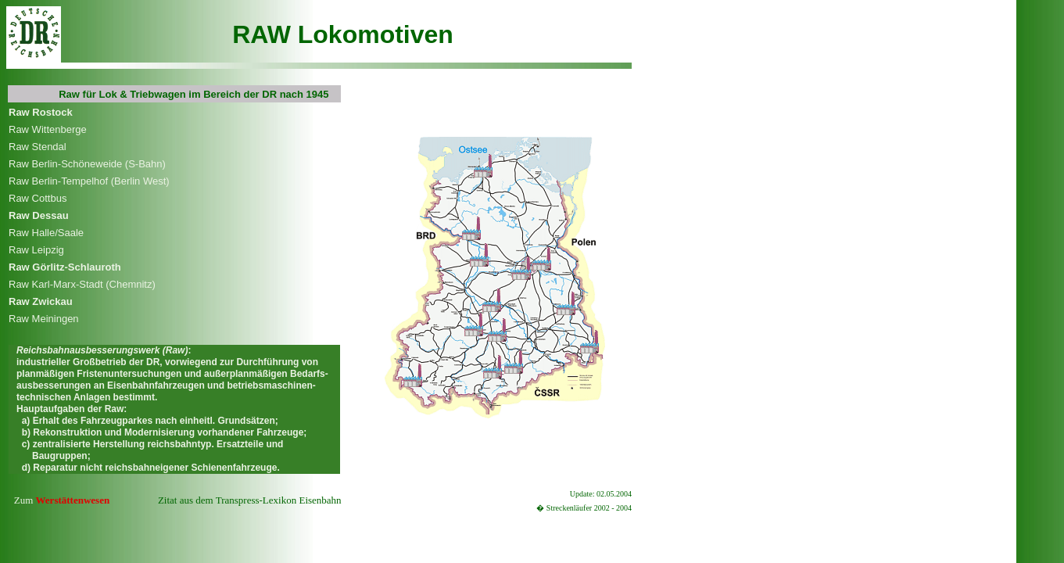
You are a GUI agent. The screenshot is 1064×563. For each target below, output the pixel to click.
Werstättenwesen (73, 500)
